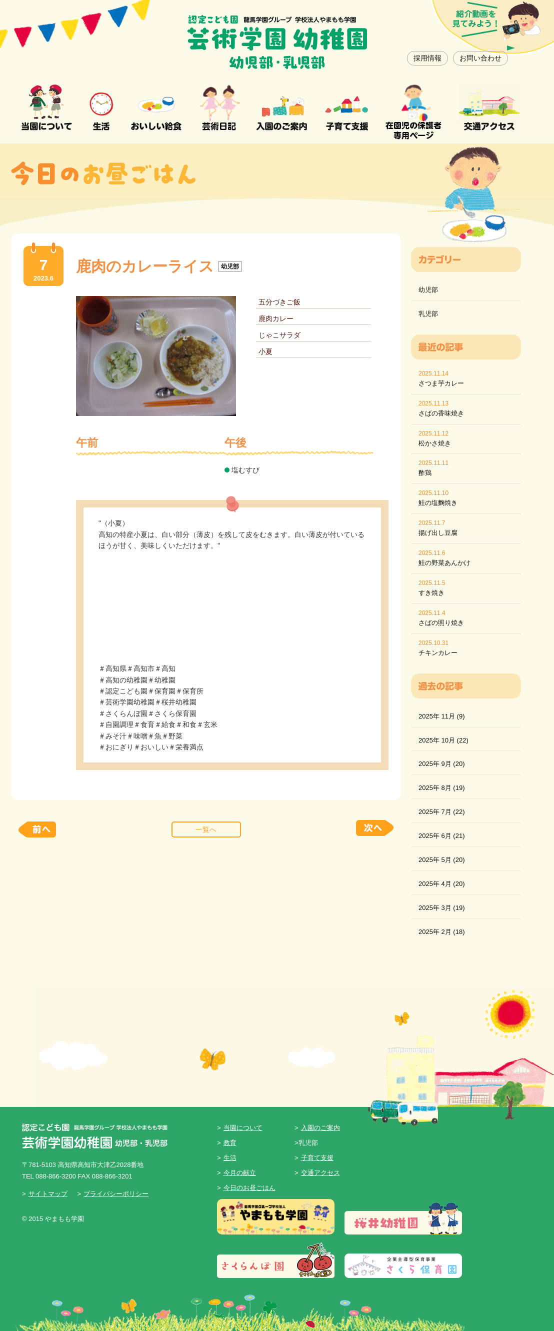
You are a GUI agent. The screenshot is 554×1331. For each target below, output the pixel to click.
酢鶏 (425, 472)
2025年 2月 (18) (441, 932)
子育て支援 (317, 1158)
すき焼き (431, 592)
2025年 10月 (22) (443, 740)
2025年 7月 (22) (441, 812)
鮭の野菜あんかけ (444, 562)
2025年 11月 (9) (441, 716)
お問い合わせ (481, 58)
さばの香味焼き (441, 413)
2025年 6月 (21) (441, 836)
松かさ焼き (434, 443)
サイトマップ (48, 1194)
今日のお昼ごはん (250, 1188)
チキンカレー (438, 652)
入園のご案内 (320, 1128)
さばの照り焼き (441, 622)
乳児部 (428, 314)
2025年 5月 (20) (441, 860)
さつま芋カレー (441, 383)
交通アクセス (320, 1172)
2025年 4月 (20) (441, 884)
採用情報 (428, 58)
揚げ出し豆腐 (438, 532)
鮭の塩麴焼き (438, 502)
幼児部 (428, 290)
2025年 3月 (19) (441, 908)
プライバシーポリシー (116, 1194)
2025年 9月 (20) (441, 764)
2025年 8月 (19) (441, 788)
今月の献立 (240, 1172)
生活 (230, 1158)
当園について (243, 1128)
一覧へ (206, 830)
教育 (230, 1142)
